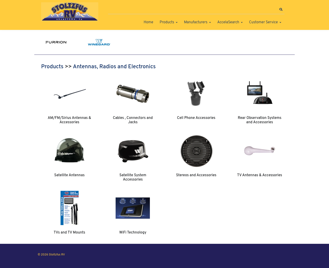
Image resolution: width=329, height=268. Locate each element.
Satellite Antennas (69, 175)
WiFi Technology (132, 232)
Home (148, 22)
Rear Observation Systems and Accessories (259, 120)
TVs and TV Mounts (69, 232)
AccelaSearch (228, 22)
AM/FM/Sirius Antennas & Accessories (69, 120)
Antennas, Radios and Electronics (114, 66)
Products (167, 22)
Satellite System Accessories (132, 177)
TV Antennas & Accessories (259, 175)
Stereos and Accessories (196, 175)
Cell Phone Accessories (196, 118)
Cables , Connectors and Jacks (133, 120)
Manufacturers (195, 22)
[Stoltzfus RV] (69, 11)
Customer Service (263, 22)
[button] (280, 9)
